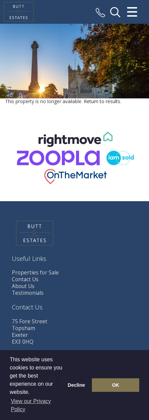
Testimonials (28, 293)
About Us (23, 286)
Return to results (102, 101)
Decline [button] (76, 385)
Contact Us (25, 279)
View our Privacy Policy (31, 405)
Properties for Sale (35, 272)
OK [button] (115, 385)
